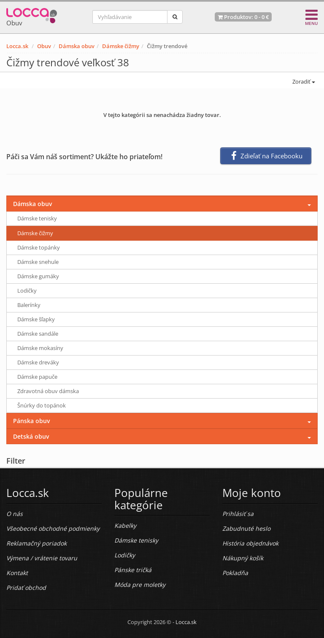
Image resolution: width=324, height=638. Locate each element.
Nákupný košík (242, 558)
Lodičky (27, 290)
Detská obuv (31, 436)
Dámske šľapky (36, 319)
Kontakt (17, 573)
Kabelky (125, 525)
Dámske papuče (37, 376)
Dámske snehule (38, 262)
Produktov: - (243, 17)
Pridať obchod (26, 588)
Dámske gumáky (38, 276)
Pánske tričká (132, 570)
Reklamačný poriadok (36, 543)
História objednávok (250, 543)
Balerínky (28, 305)
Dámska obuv (76, 46)
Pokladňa (235, 573)
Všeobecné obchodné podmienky (53, 528)
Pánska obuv (31, 421)
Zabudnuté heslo (246, 528)
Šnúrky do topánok (41, 405)
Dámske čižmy (120, 46)
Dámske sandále (37, 333)
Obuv (44, 46)
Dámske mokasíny (40, 348)
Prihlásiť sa (238, 514)
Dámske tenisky (37, 218)
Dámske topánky (38, 247)
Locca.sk (17, 46)
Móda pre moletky (139, 585)
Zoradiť (303, 81)
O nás (14, 514)
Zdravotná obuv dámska (48, 391)
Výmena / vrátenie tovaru (41, 558)
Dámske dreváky (38, 362)
